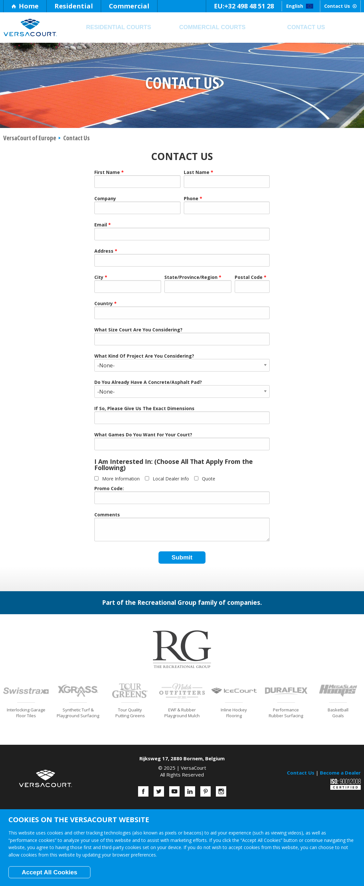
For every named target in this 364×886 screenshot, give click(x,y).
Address (103, 251)
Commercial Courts (212, 27)
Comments (107, 515)
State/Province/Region (190, 277)
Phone (191, 198)
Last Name (196, 172)
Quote (208, 479)
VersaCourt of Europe (29, 138)
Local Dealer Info (171, 479)
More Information (121, 479)
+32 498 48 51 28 (210, 6)
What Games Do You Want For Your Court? (143, 435)
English (273, 6)
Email (100, 225)
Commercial (129, 6)
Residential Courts (118, 27)
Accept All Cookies (49, 872)
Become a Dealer (340, 772)
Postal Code (249, 277)
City (98, 277)
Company (105, 198)
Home (25, 6)
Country (103, 303)
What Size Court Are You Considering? (138, 330)
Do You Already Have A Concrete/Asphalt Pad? (148, 382)
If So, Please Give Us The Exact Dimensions (144, 408)
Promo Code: (109, 488)
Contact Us (331, 6)
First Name (107, 172)
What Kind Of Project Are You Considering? (144, 356)
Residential (73, 6)
